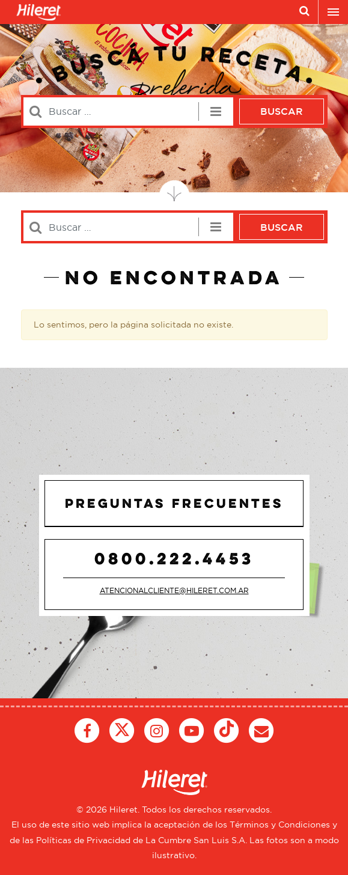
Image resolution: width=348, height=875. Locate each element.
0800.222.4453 (174, 558)
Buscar (281, 111)
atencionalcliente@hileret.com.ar (174, 590)
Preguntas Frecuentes (174, 503)
